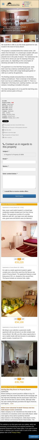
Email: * (5, 159)
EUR (19, 259)
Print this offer (6, 130)
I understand (34, 436)
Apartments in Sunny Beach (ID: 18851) (13, 267)
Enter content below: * (10, 173)
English (25, 2)
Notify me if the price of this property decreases (14, 127)
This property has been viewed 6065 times (13, 125)
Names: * (6, 166)
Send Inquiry (19, 196)
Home (5, 27)
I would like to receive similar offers (15, 191)
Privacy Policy (16, 432)
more (11, 403)
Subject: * (6, 151)
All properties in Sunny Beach (10, 135)
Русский (26, 4)
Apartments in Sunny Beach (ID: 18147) (13, 327)
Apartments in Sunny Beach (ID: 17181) (13, 207)
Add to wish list (7, 137)
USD (15, 259)
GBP (23, 259)
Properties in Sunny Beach (18, 27)
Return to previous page (9, 132)
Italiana (25, 6)
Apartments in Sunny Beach (12, 29)
